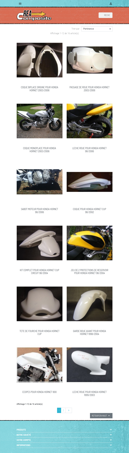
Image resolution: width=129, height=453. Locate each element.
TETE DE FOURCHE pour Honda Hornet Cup (39, 333)
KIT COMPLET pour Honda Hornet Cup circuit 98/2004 (39, 272)
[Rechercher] (105, 15)
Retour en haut (101, 415)
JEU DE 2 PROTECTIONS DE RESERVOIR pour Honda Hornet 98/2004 (89, 272)
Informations (23, 445)
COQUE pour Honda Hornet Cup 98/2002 (89, 211)
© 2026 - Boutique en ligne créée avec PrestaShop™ (65, 449)
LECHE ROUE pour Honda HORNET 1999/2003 (89, 393)
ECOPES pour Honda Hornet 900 (39, 391)
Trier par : (75, 28)
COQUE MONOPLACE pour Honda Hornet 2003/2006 (39, 150)
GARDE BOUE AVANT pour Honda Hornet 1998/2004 (89, 333)
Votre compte (24, 440)
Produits (21, 429)
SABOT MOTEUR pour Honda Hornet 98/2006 (39, 211)
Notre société (24, 434)
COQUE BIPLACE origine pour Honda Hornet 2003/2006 (39, 89)
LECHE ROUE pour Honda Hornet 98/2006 (89, 150)
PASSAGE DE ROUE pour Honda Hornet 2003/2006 (90, 89)
